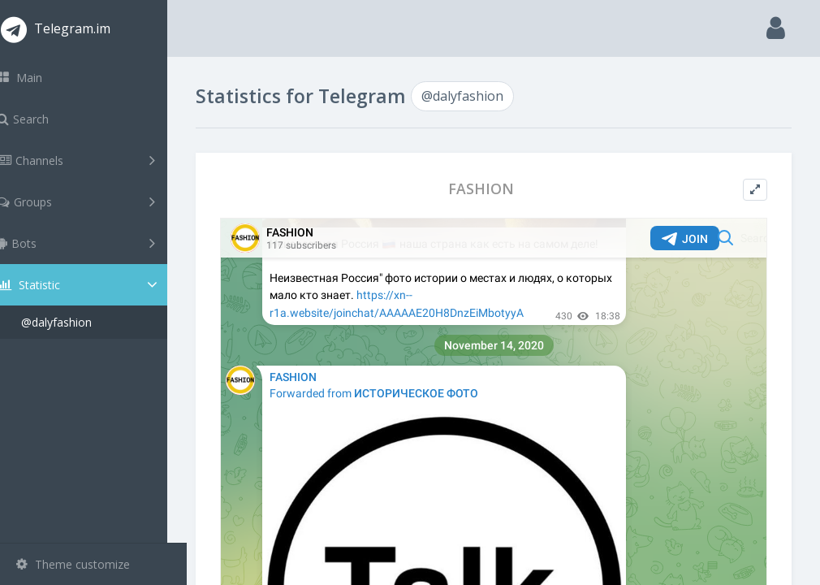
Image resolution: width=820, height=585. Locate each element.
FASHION (491, 189)
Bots (95, 243)
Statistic (98, 284)
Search (42, 119)
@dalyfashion (76, 322)
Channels (95, 160)
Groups (95, 201)
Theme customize (73, 564)
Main (39, 77)
